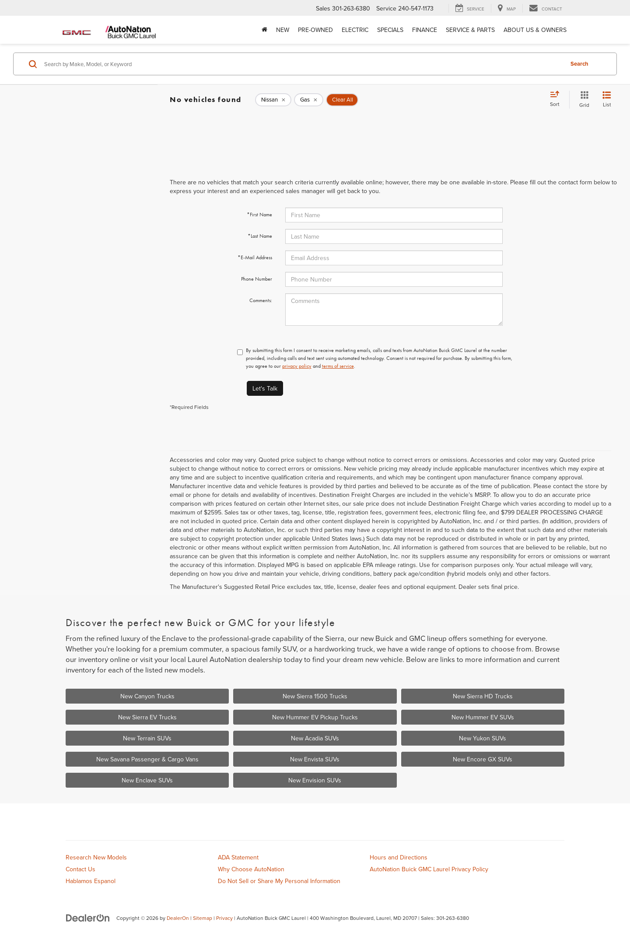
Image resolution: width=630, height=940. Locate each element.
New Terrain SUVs (147, 738)
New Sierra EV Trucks (147, 717)
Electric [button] (355, 29)
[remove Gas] (308, 99)
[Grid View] (582, 100)
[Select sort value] (557, 99)
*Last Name (260, 236)
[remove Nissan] (273, 99)
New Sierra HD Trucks (483, 696)
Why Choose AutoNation (251, 869)
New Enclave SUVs (147, 780)
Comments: (260, 300)
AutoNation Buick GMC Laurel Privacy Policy (429, 869)
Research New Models (96, 857)
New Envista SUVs (315, 759)
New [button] (282, 29)
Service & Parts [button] (470, 29)
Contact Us (80, 869)
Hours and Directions (398, 857)
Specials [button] (390, 29)
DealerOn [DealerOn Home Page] (178, 918)
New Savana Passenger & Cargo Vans (147, 759)
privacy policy (297, 366)
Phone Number (256, 279)
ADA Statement (238, 857)
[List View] (607, 100)
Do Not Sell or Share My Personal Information (279, 881)
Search (579, 64)
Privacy (224, 918)
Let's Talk (264, 388)
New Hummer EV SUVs (483, 717)
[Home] (264, 30)
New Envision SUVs (314, 780)
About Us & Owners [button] (535, 29)
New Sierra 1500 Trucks (315, 696)
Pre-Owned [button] (315, 29)
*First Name (259, 214)
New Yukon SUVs (482, 738)
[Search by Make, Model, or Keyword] (302, 63)
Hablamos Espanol (91, 881)
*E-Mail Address (255, 257)
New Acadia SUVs (315, 738)
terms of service (338, 366)
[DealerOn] (88, 917)
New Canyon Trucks (147, 696)
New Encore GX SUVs (482, 759)
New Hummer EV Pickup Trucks (315, 717)
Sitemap (202, 918)
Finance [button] (424, 29)
